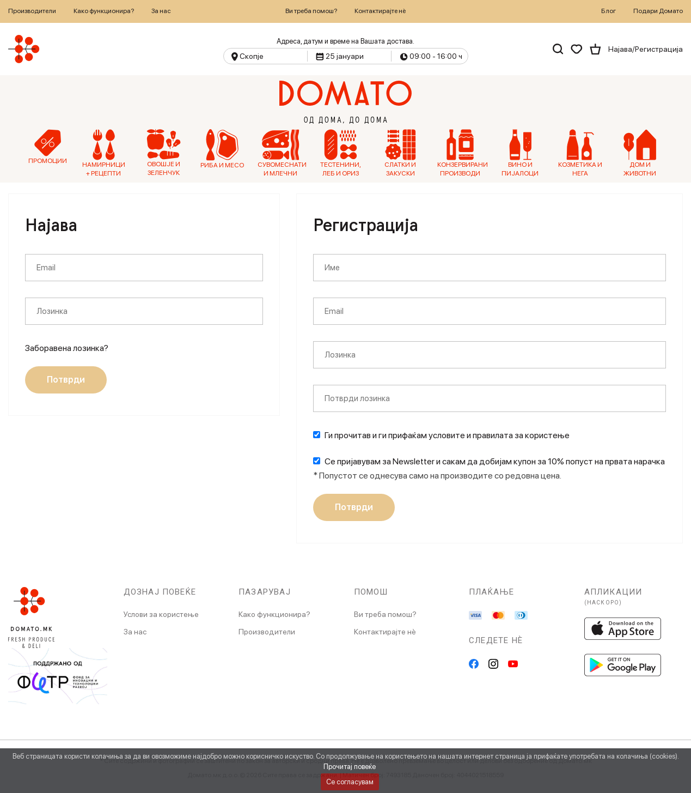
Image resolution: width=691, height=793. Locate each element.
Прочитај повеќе (349, 766)
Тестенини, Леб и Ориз (340, 153)
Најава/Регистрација (645, 49)
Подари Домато (658, 11)
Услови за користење (161, 614)
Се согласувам (350, 782)
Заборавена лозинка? (66, 348)
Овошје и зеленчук (163, 153)
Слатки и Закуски (400, 153)
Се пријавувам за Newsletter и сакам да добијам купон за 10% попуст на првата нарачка (495, 461)
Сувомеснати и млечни (281, 153)
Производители (32, 11)
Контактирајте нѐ (380, 11)
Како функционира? (104, 11)
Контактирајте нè (385, 631)
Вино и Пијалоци (520, 153)
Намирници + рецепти (103, 153)
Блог (608, 11)
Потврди (66, 379)
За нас (161, 11)
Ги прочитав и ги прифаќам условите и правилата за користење (447, 435)
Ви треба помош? (311, 11)
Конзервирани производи (460, 153)
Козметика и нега (580, 153)
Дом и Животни (639, 153)
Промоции (47, 147)
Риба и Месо (222, 149)
